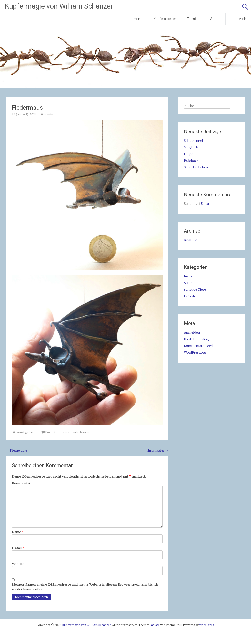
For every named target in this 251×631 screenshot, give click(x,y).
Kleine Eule (16, 450)
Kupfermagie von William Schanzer (59, 6)
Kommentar (21, 483)
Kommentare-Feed (198, 346)
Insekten (190, 276)
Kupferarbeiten (165, 19)
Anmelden (192, 332)
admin (48, 114)
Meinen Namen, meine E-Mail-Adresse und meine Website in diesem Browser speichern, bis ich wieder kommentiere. (85, 587)
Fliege (188, 154)
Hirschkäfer (157, 450)
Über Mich (238, 19)
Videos (215, 19)
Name (18, 532)
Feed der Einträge (197, 339)
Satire (188, 283)
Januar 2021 (193, 240)
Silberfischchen (196, 167)
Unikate (190, 296)
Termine (193, 19)
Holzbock (191, 161)
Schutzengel (193, 140)
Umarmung (210, 203)
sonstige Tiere (26, 432)
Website (18, 564)
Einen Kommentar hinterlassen (67, 432)
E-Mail (18, 548)
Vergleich (191, 147)
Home (138, 19)
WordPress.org (195, 352)
